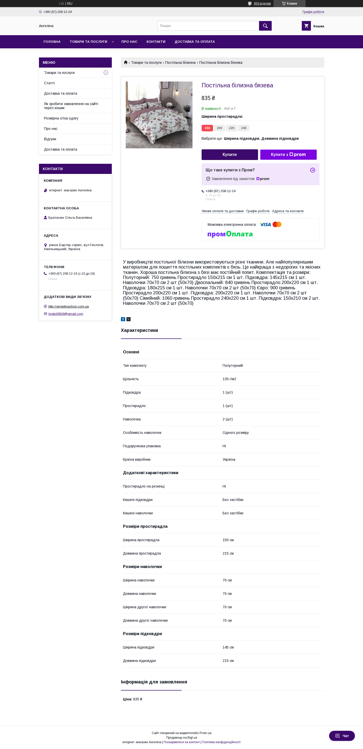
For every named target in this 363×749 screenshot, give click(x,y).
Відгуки (50, 139)
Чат (342, 736)
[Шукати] (265, 26)
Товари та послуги (88, 42)
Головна (52, 42)
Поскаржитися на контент (182, 742)
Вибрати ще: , (250, 138)
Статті (49, 83)
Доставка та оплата (195, 42)
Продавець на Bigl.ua (181, 737)
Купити (230, 154)
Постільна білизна (180, 62)
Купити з (288, 154)
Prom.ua (205, 733)
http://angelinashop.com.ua (68, 306)
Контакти (155, 42)
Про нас (129, 42)
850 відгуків (262, 3)
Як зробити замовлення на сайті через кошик (71, 106)
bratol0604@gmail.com (66, 314)
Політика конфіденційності (221, 742)
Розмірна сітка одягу (61, 118)
